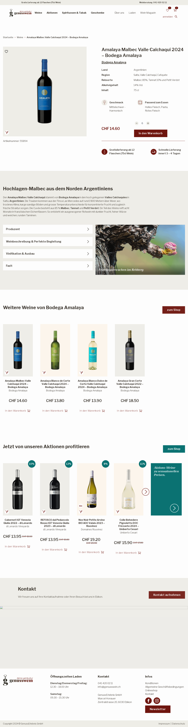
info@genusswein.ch (109, 686)
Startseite (8, 37)
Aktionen (52, 12)
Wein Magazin (148, 12)
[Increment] (148, 123)
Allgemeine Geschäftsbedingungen (164, 686)
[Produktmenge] (142, 123)
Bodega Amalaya (114, 62)
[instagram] (157, 700)
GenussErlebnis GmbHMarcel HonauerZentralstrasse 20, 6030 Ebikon (115, 699)
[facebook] (148, 700)
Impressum (164, 723)
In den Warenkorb (151, 133)
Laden (132, 12)
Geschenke (97, 12)
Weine (38, 12)
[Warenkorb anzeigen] (175, 10)
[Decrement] (136, 123)
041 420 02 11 (160, 2)
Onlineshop (151, 690)
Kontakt (149, 694)
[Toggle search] (176, 16)
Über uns (119, 12)
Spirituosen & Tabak (74, 12)
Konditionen (151, 683)
